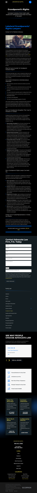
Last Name (7, 248)
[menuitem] (18, 294)
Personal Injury (18, 458)
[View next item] (9, 360)
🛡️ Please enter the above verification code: (12, 270)
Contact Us (18, 466)
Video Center (18, 468)
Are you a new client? (9, 258)
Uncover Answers (25, 413)
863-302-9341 (18, 447)
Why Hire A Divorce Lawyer (18, 463)
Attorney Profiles (11, 413)
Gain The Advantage (12, 432)
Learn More (24, 432)
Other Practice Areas (18, 461)
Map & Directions (12, 478)
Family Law (18, 455)
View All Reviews (16, 360)
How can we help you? (9, 261)
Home (18, 453)
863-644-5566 (18, 443)
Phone (7, 251)
